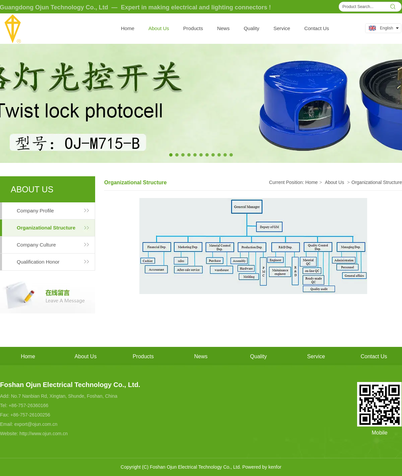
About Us (334, 182)
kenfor (274, 467)
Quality (258, 356)
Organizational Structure (376, 182)
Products (143, 356)
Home (311, 182)
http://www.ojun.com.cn (43, 433)
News (200, 356)
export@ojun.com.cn (36, 424)
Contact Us (373, 356)
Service (316, 356)
